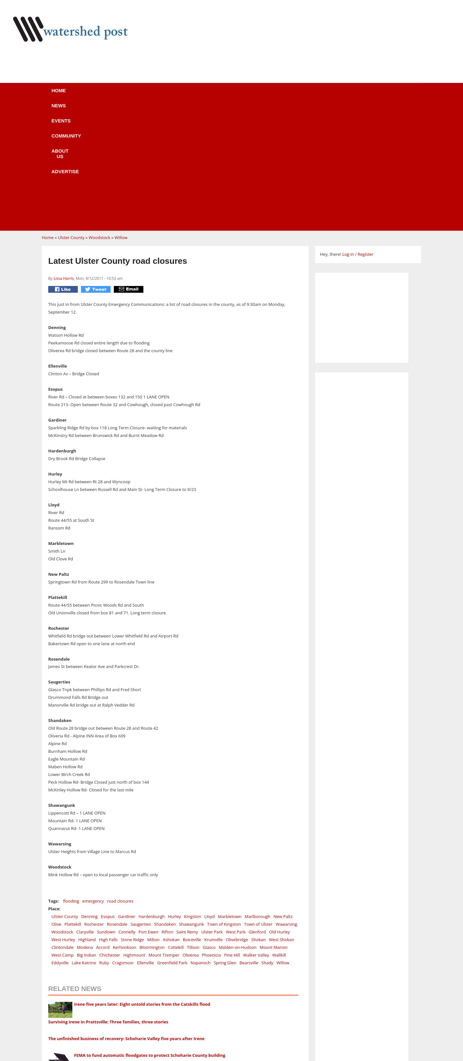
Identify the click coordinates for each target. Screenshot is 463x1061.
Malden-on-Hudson (237, 825)
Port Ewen (149, 810)
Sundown (106, 810)
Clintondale (62, 825)
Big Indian (86, 833)
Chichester (109, 833)
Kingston (192, 794)
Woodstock (99, 115)
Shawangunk (191, 802)
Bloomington (152, 825)
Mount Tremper (164, 833)
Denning (89, 794)
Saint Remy (187, 810)
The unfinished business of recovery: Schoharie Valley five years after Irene (126, 916)
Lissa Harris (63, 156)
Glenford (257, 810)
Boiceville (192, 817)
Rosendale (117, 802)
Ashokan (171, 817)
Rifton (167, 810)
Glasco (209, 825)
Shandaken (165, 802)
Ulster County (71, 115)
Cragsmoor (123, 840)
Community (194, 94)
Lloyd (209, 794)
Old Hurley (279, 810)
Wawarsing (286, 802)
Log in (348, 132)
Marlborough (257, 794)
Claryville (85, 810)
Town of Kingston (224, 802)
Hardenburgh (152, 794)
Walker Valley (256, 833)
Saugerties (141, 802)
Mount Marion (274, 825)
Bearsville (249, 840)
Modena (85, 825)
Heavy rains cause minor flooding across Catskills (99, 951)
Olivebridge (237, 817)
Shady (267, 840)
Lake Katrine (84, 840)
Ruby (104, 840)
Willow (120, 115)
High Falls (108, 817)
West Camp (62, 833)
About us (242, 94)
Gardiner (126, 794)
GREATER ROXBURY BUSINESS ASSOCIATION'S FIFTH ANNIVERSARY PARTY (153, 1048)
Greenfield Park (172, 840)
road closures (120, 779)
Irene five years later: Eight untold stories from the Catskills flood (142, 882)
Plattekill (72, 802)
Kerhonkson (124, 825)
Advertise (289, 94)
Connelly (126, 810)
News (112, 94)
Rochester (94, 802)
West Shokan (281, 817)
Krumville (213, 817)
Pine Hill (232, 833)
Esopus (108, 794)
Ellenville (145, 840)
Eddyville (59, 840)
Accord (103, 825)
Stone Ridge (132, 817)
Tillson (193, 825)
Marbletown (229, 794)
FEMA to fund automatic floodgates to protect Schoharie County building (149, 933)
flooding (71, 779)
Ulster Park (212, 810)
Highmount (134, 833)
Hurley (174, 794)
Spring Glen (225, 840)
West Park (236, 810)
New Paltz (283, 794)
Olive (56, 802)
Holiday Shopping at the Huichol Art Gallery (123, 995)
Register (365, 132)
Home (77, 94)
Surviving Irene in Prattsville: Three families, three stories (108, 900)
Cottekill (176, 825)
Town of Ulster (258, 802)
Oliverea (191, 833)
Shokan (258, 817)
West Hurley (63, 817)
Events (149, 94)
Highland (86, 817)
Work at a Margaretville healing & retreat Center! (129, 1012)
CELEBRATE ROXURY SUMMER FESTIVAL (118, 1030)
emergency (93, 779)
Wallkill (279, 833)
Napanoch (201, 840)
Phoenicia (211, 833)
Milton (153, 817)
